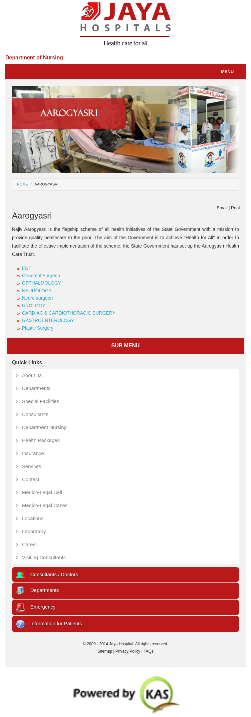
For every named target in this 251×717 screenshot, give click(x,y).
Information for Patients (48, 623)
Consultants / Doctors (46, 574)
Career (29, 544)
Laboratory (34, 531)
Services (31, 466)
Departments (36, 388)
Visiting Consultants (44, 557)
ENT (26, 268)
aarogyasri (47, 184)
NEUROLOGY (37, 290)
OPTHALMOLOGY (41, 283)
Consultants (35, 414)
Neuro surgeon (37, 298)
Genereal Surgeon (41, 275)
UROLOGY (33, 305)
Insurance (33, 453)
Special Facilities (40, 401)
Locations (32, 518)
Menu (232, 71)
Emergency (35, 607)
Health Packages (41, 440)
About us (32, 375)
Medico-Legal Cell (42, 492)
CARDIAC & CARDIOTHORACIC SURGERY (69, 313)
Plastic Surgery (37, 328)
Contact (30, 479)
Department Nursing (44, 427)
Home (22, 184)
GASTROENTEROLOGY (48, 320)
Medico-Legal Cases (45, 505)
